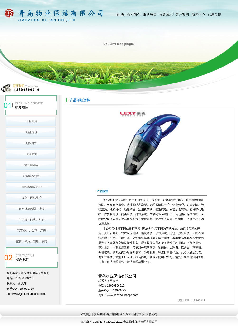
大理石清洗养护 (32, 187)
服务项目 (150, 14)
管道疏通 (31, 154)
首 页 (120, 14)
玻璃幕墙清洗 (31, 176)
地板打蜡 (31, 143)
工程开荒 (31, 121)
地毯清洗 (31, 132)
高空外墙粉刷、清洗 (31, 208)
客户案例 (182, 14)
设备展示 (166, 14)
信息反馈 (214, 14)
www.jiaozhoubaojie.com (122, 295)
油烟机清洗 (31, 165)
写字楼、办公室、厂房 (31, 230)
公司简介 (133, 14)
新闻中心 (198, 14)
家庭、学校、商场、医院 (31, 241)
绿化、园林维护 (32, 198)
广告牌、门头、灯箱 (31, 219)
